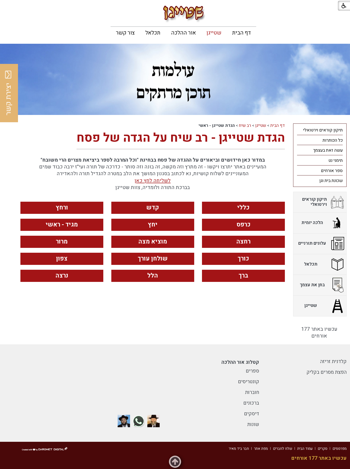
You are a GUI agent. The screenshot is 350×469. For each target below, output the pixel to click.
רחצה (243, 241)
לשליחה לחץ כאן (153, 180)
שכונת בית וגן (331, 180)
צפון (62, 258)
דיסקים (251, 413)
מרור (62, 241)
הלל (152, 275)
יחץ (153, 224)
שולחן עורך (153, 258)
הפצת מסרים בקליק (326, 372)
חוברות (252, 392)
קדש (152, 207)
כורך (243, 258)
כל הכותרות (333, 140)
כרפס (243, 224)
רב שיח (245, 125)
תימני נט (335, 160)
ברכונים (251, 403)
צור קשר (125, 33)
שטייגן (214, 33)
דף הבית (241, 33)
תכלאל (152, 33)
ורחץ (62, 207)
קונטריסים (248, 381)
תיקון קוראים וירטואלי (323, 130)
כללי (243, 207)
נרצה (61, 275)
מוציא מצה (152, 241)
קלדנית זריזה (333, 361)
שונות (253, 424)
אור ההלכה (183, 33)
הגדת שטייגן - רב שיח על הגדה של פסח (181, 138)
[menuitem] (241, 33)
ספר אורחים (332, 170)
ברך (243, 275)
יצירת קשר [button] (8, 93)
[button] (8, 7)
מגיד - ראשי (62, 224)
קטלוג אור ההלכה (240, 362)
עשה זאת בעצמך (328, 150)
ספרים (252, 370)
